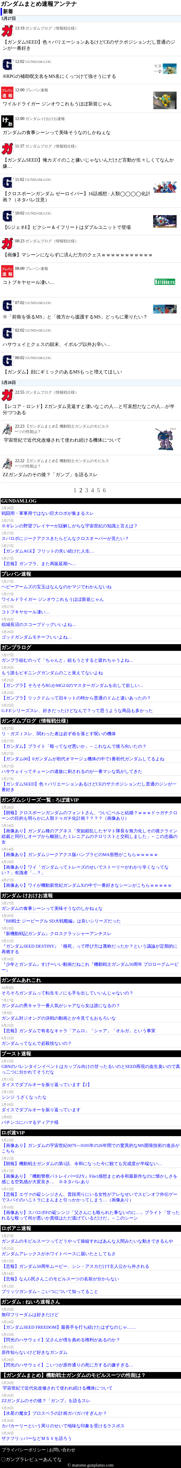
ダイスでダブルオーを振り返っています (41, 1109)
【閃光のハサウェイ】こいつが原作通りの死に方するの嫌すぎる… (67, 1365)
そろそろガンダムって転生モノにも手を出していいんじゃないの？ (67, 993)
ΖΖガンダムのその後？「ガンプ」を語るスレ (50, 474)
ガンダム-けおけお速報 (45, 118)
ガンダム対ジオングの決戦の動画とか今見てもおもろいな (58, 1018)
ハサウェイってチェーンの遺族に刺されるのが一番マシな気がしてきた (71, 771)
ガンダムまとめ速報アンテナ (39, 4)
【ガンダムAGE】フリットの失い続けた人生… (47, 551)
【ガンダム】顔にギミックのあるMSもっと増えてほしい (62, 371)
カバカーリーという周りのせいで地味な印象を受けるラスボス (63, 1426)
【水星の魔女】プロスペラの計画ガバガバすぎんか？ (54, 1413)
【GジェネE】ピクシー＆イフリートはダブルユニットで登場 (67, 227)
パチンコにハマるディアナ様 (30, 1122)
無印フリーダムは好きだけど (30, 1314)
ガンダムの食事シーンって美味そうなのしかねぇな (57, 132)
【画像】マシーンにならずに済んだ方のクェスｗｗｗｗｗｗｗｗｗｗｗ (78, 254)
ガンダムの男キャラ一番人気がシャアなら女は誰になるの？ (60, 1005)
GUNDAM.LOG (38, 61)
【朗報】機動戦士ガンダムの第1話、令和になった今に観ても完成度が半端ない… (81, 1163)
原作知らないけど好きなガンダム (34, 1352)
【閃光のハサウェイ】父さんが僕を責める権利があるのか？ (60, 1339)
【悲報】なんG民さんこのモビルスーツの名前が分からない (60, 1279)
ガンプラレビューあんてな (34, 1459)
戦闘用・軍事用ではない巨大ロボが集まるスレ (47, 513)
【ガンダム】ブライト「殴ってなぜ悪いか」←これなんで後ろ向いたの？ (74, 746)
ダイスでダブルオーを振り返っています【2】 (46, 1084)
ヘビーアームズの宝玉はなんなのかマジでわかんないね (56, 586)
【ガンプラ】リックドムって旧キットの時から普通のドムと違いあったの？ (76, 698)
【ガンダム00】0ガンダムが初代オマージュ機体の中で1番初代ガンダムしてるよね (82, 759)
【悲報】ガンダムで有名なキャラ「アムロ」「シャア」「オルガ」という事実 (78, 1030)
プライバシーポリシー (24, 1450)
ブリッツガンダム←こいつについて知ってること (49, 1291)
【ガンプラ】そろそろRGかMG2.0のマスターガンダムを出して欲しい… (72, 685)
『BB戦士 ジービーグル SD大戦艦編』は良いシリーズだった (61, 921)
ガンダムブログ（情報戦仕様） (52, 28)
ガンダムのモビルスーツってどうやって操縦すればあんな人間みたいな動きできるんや (87, 1241)
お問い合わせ (62, 1450)
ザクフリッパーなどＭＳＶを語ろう (36, 1438)
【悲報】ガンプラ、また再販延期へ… (38, 563)
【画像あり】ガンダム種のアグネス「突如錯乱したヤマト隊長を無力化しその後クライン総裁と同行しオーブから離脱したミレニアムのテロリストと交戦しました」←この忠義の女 (89, 836)
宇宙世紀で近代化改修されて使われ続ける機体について (62, 440)
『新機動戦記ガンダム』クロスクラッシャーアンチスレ (56, 933)
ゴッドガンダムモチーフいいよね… (36, 637)
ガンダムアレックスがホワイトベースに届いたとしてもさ (58, 1253)
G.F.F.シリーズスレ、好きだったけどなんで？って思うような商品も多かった (77, 710)
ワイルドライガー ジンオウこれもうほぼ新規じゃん (57, 103)
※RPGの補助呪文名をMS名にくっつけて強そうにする (59, 76)
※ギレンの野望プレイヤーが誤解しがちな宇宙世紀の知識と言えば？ (69, 526)
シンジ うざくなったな (24, 1097)
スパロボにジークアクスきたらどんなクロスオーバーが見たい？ (65, 538)
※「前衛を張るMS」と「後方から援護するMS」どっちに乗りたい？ (75, 316)
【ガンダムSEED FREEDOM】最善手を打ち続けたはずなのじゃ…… (68, 1327)
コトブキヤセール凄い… (28, 282)
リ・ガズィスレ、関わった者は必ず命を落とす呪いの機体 (58, 733)
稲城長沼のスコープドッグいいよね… (38, 624)
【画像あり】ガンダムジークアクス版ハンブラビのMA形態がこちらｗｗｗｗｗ (79, 854)
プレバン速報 (36, 90)
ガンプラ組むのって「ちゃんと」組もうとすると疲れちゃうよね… (67, 660)
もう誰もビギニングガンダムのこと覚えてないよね (52, 672)
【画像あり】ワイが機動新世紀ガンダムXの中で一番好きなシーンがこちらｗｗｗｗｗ (86, 885)
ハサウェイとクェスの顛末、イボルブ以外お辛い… (57, 344)
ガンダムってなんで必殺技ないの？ (36, 1043)
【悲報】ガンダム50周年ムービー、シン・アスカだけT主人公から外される (75, 1266)
